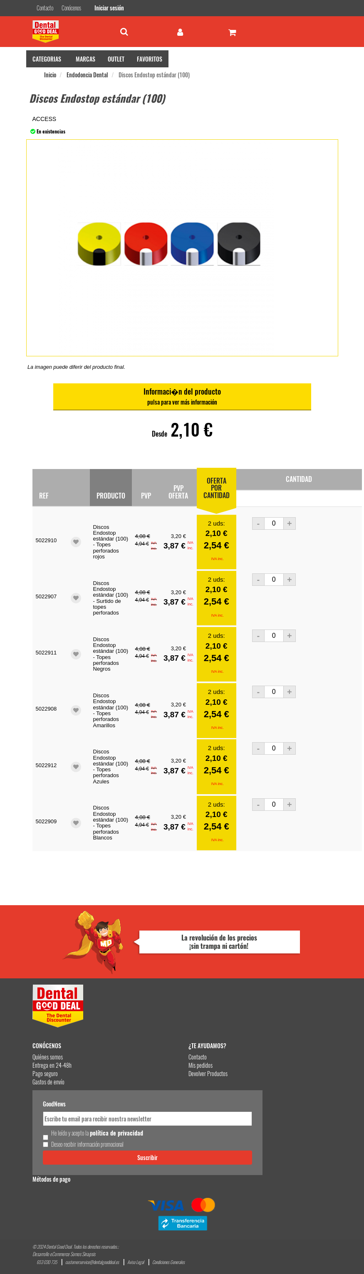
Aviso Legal (135, 1262)
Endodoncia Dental (87, 74)
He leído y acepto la (97, 1133)
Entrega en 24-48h (52, 1065)
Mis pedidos (200, 1065)
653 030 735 (47, 1262)
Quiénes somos (47, 1056)
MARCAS (85, 58)
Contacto (197, 1056)
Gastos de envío (48, 1081)
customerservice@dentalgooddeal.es (92, 1262)
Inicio (50, 74)
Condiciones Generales (168, 1262)
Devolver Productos (208, 1073)
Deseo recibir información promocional (87, 1144)
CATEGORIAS (46, 58)
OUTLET (116, 58)
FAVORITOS (149, 58)
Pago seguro (45, 1073)
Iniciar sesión (109, 7)
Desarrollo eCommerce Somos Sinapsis (63, 1253)
